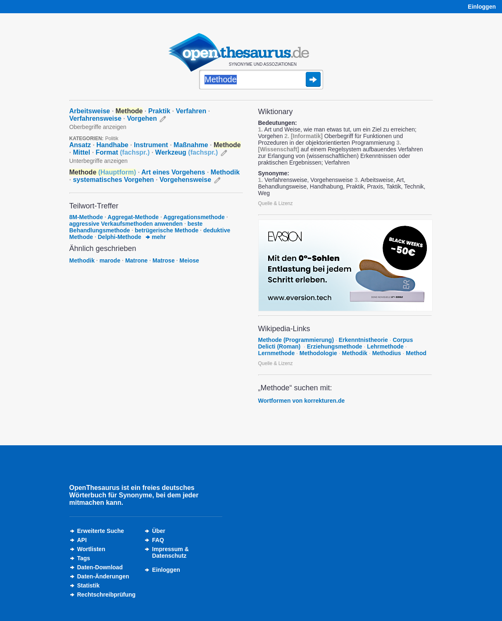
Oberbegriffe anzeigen (97, 127)
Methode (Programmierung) (296, 340)
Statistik (88, 585)
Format (123, 152)
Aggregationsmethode (194, 217)
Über (158, 531)
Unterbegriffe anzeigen (98, 161)
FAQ (158, 540)
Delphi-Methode (119, 237)
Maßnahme (191, 144)
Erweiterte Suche (100, 531)
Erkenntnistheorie (363, 340)
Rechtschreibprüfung (106, 594)
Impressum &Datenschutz (170, 552)
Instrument (151, 144)
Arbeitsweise (89, 111)
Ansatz (80, 144)
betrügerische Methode (166, 230)
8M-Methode (86, 217)
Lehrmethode (385, 346)
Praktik (159, 111)
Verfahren (191, 111)
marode (110, 260)
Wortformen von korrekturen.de (301, 400)
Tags (83, 558)
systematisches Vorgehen (113, 179)
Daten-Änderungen (103, 576)
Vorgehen (142, 118)
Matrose (163, 260)
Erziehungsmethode (334, 346)
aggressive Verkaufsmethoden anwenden (126, 223)
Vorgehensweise (185, 179)
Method (416, 353)
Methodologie (318, 353)
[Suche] (261, 80)
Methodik (225, 172)
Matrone (136, 260)
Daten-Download (100, 567)
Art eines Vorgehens (173, 172)
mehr (156, 237)
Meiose (189, 260)
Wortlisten (91, 549)
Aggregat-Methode (133, 217)
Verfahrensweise (95, 118)
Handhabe (112, 144)
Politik (112, 138)
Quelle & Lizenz (275, 203)
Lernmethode (276, 353)
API (82, 540)
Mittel (81, 152)
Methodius (386, 353)
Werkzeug (186, 152)
